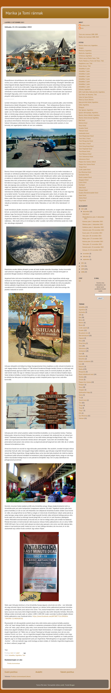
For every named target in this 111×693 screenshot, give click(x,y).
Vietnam (81, 418)
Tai (80, 398)
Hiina (80, 341)
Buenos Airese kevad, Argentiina (89, 118)
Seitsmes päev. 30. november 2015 (93, 230)
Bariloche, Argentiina (85, 53)
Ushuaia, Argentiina (85, 89)
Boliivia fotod (83, 123)
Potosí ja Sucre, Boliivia (86, 100)
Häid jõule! (85, 214)
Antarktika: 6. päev (84, 74)
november (86, 254)
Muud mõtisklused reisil (86, 374)
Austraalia (82, 312)
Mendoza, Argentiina (85, 51)
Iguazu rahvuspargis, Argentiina (88, 113)
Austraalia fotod (84, 175)
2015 (83, 209)
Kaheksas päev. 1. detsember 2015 (93, 227)
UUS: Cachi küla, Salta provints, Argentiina (92, 92)
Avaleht (39, 672)
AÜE (80, 315)
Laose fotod (82, 182)
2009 (83, 269)
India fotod (82, 188)
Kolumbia (82, 359)
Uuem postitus (11, 672)
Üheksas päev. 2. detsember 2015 (92, 224)
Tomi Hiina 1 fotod (85, 144)
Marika (81, 369)
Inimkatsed (82, 351)
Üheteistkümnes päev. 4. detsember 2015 (93, 218)
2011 (83, 263)
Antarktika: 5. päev (84, 76)
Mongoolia (82, 372)
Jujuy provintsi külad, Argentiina (88, 102)
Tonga (81, 405)
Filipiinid (81, 338)
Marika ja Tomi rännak (24, 13)
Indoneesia (82, 348)
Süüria (81, 395)
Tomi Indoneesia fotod (86, 157)
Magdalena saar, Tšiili (85, 63)
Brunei (81, 325)
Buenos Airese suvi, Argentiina (88, 45)
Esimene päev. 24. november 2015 (93, 247)
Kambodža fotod (84, 133)
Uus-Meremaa (83, 416)
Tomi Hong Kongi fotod (86, 146)
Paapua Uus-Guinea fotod (87, 164)
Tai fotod (82, 185)
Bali (80, 317)
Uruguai (81, 48)
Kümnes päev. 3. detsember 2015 (92, 221)
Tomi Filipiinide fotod (85, 149)
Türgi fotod (82, 200)
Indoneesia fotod (84, 159)
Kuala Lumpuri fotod (85, 177)
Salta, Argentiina (84, 105)
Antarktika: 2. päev (84, 84)
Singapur (81, 390)
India (80, 346)
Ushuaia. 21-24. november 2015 (92, 250)
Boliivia (81, 323)
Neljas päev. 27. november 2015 (92, 238)
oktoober (86, 256)
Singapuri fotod (83, 180)
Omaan (81, 379)
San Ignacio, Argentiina (86, 110)
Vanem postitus (67, 672)
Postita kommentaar (13, 663)
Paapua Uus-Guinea (85, 382)
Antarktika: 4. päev (84, 79)
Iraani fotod (82, 195)
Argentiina (19, 655)
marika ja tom (85, 25)
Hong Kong (82, 343)
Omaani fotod (83, 190)
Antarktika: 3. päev (84, 82)
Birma (80, 320)
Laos (80, 364)
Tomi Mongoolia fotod (86, 141)
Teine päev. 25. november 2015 (92, 244)
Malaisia (81, 367)
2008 (83, 272)
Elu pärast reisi (83, 333)
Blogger (72, 685)
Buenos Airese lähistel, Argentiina (89, 115)
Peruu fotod (82, 126)
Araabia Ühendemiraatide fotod (88, 193)
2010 (83, 266)
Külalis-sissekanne (84, 361)
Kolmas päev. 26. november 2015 (92, 241)
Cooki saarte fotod (84, 169)
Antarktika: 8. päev (84, 69)
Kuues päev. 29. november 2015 (92, 233)
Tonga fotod (83, 167)
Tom (23, 655)
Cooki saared (83, 328)
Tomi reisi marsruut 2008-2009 (88, 34)
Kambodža (82, 356)
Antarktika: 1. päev (84, 87)
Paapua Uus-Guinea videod (87, 162)
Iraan (80, 354)
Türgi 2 (81, 410)
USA (80, 413)
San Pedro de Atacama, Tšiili (88, 94)
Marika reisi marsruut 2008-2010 (89, 37)
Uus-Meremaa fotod (85, 172)
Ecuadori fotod (83, 128)
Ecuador (81, 330)
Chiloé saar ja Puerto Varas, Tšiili (89, 58)
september (86, 259)
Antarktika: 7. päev (84, 71)
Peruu (80, 387)
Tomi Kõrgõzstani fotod (86, 136)
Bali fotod (82, 120)
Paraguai (81, 107)
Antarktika (12, 655)
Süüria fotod (83, 198)
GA (80, 281)
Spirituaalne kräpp (84, 392)
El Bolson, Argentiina (85, 56)
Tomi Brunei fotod (84, 151)
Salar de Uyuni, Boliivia (86, 97)
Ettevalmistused (84, 336)
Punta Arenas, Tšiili (85, 66)
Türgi (80, 408)
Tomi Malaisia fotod (85, 154)
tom (82, 28)
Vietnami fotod (83, 131)
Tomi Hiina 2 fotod (85, 138)
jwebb (62, 685)
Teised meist (83, 400)
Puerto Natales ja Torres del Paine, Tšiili (91, 61)
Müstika (81, 377)
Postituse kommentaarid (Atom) (21, 676)
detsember (86, 211)
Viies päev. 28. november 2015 (91, 236)
